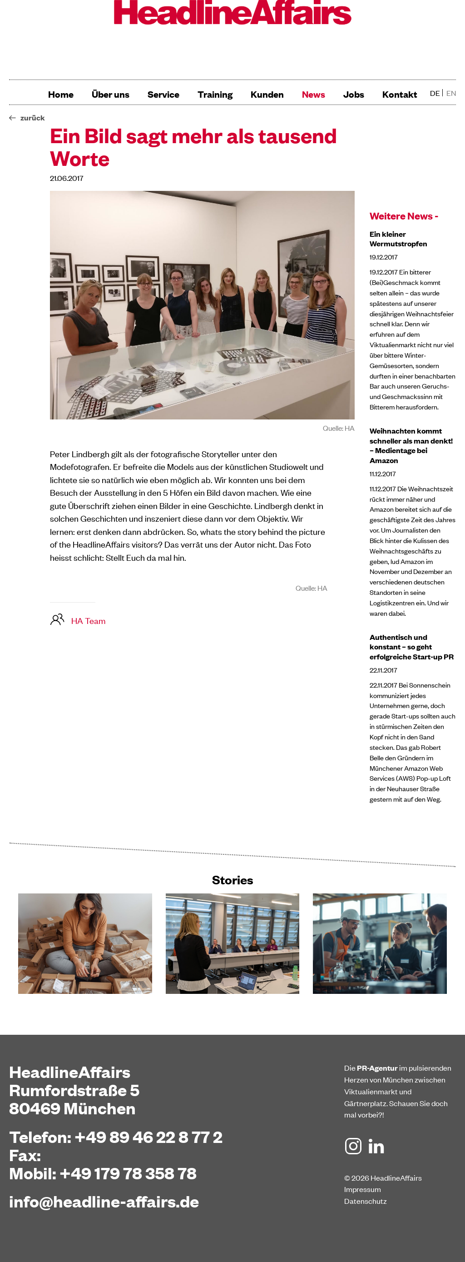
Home (61, 94)
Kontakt (399, 94)
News (313, 94)
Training (215, 94)
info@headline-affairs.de (104, 1200)
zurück (32, 117)
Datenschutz (365, 1201)
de (435, 93)
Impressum (362, 1189)
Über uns (110, 94)
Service (163, 94)
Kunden (267, 94)
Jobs (353, 94)
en (451, 93)
